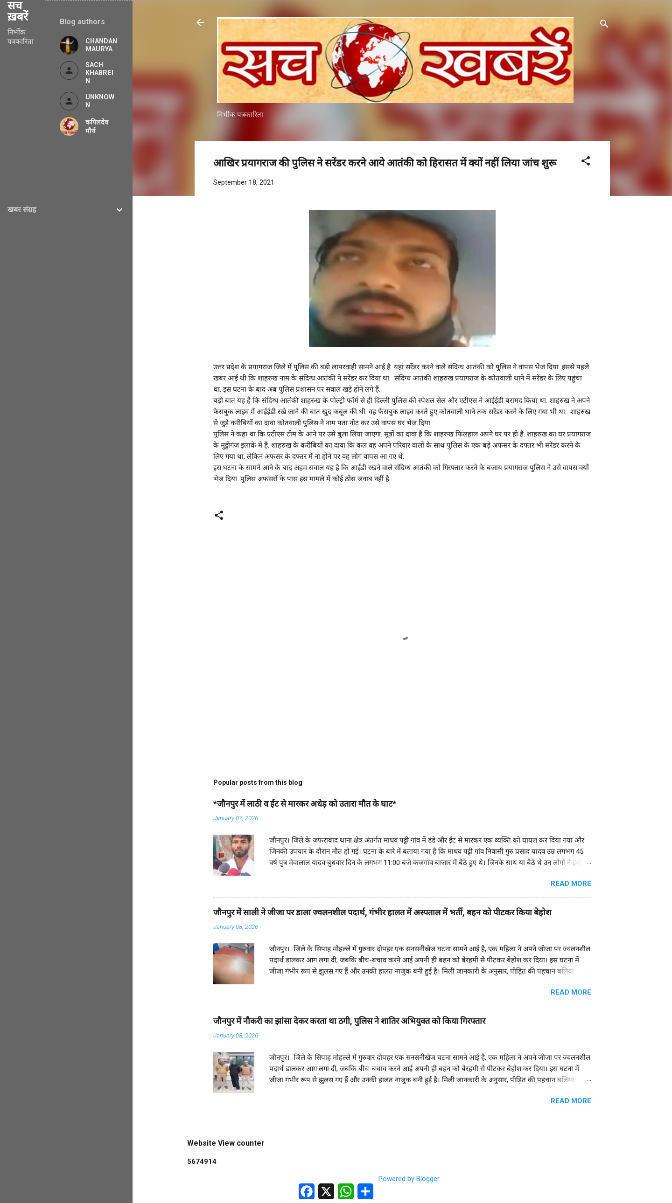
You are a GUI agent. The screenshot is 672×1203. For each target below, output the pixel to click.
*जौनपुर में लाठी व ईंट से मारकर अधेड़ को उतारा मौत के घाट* (304, 804)
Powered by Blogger (402, 1179)
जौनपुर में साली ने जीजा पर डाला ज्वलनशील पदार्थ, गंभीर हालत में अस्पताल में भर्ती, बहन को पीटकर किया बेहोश (382, 912)
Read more (571, 883)
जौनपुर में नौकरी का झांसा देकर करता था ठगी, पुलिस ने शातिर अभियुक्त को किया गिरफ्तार (349, 1021)
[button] (585, 162)
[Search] (604, 25)
